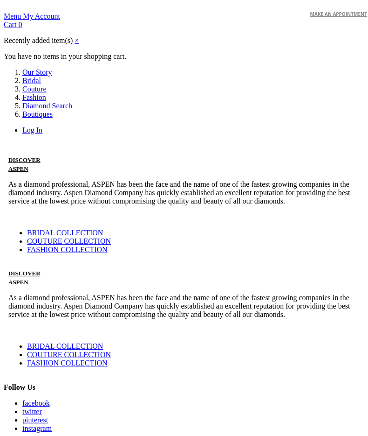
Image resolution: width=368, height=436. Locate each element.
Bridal (31, 80)
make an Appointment (338, 14)
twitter (32, 411)
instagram (37, 428)
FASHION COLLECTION (67, 249)
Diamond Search (47, 106)
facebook (36, 403)
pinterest (35, 420)
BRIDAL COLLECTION (65, 233)
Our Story (37, 72)
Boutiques (37, 114)
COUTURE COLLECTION (69, 241)
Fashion (34, 97)
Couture (34, 89)
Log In (32, 130)
